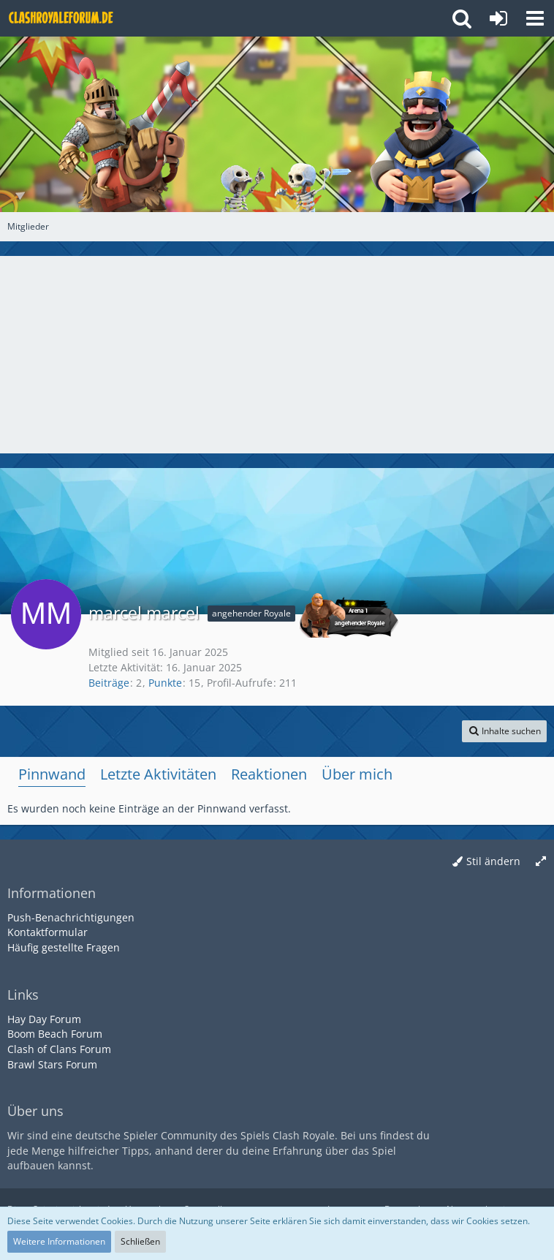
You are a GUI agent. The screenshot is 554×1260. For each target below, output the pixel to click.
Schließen (140, 1241)
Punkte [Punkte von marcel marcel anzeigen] (165, 683)
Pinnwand (52, 774)
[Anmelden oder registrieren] (498, 18)
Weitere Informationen (59, 1241)
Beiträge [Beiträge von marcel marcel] (108, 683)
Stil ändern (493, 861)
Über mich (357, 774)
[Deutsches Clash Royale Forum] (62, 18)
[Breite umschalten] (541, 861)
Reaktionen (269, 774)
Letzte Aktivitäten (158, 774)
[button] (535, 18)
